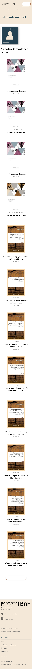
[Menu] (26, 4)
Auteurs (9, 9)
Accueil (3, 9)
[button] (16, 578)
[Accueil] (8, 4)
